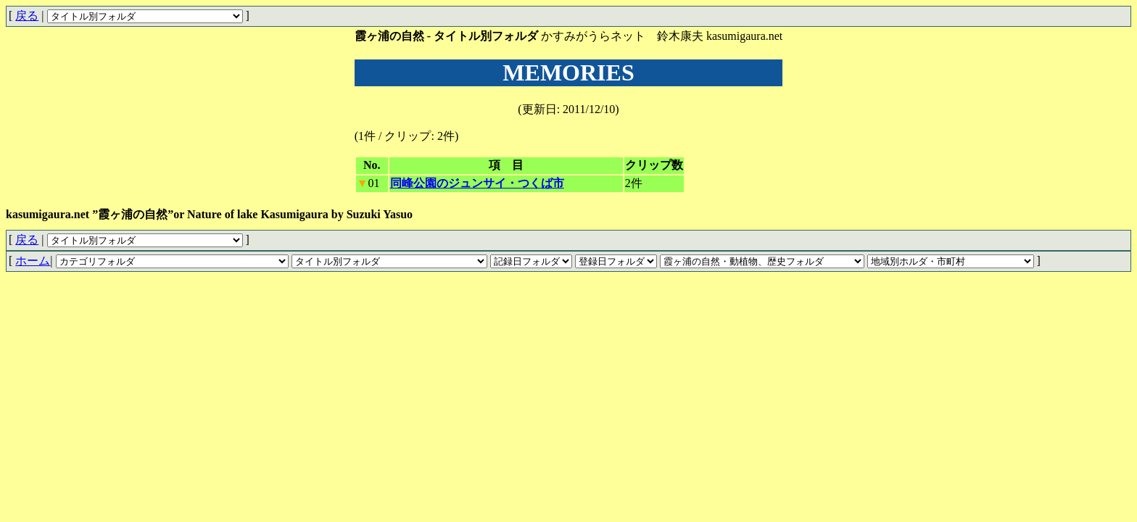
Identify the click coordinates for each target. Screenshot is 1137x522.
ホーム (32, 260)
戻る (26, 15)
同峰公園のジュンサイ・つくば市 (477, 183)
